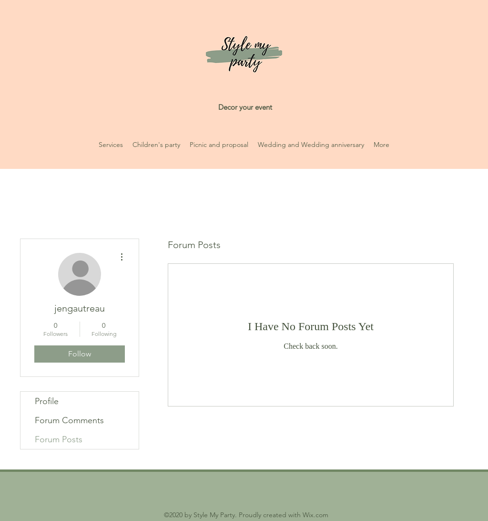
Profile (47, 401)
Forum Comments (69, 420)
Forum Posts (58, 439)
